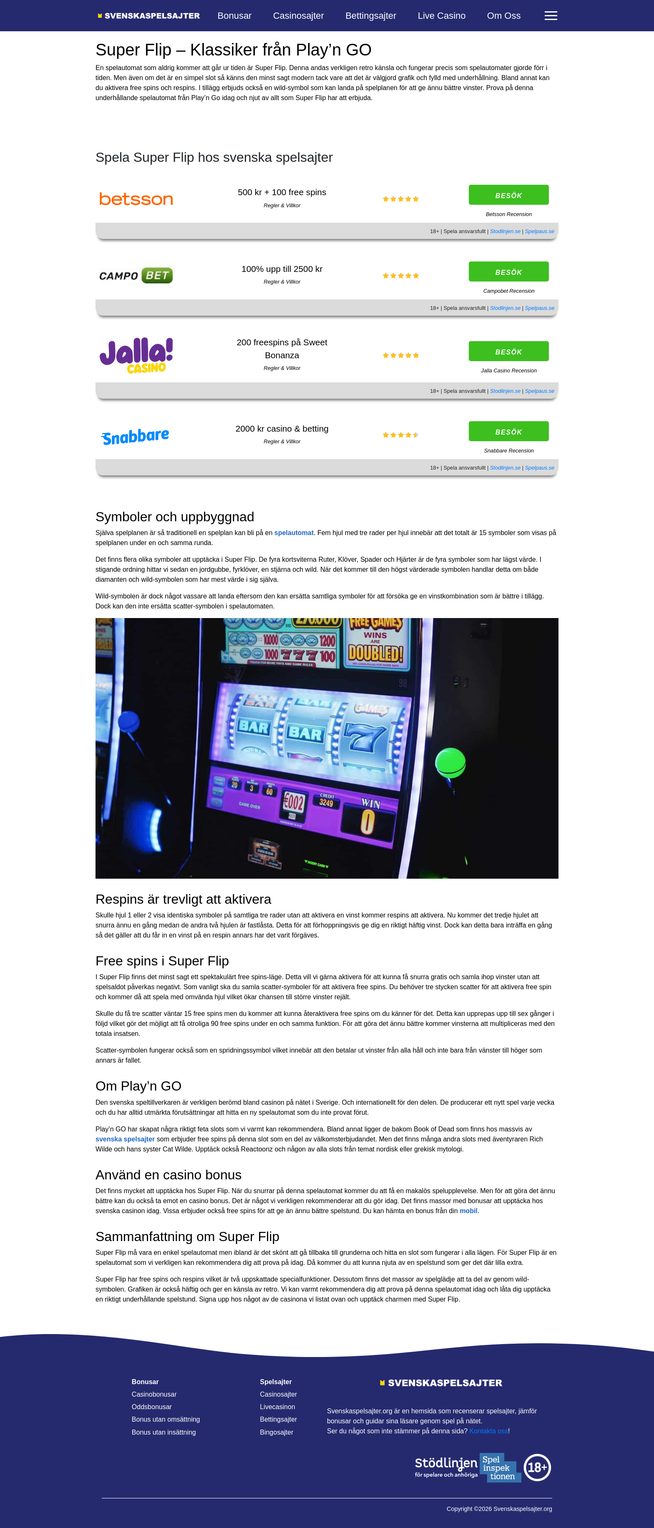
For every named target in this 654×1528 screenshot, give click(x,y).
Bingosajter (276, 1432)
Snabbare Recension (509, 450)
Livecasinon (277, 1406)
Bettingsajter (370, 15)
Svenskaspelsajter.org (522, 1508)
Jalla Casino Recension (509, 370)
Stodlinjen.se (506, 231)
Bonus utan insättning (164, 1432)
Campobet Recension (509, 291)
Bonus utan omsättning (166, 1419)
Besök (509, 195)
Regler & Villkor (282, 205)
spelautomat (294, 532)
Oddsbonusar (152, 1406)
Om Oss (504, 15)
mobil (469, 1210)
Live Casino (442, 15)
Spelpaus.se (539, 231)
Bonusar (235, 15)
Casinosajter (298, 15)
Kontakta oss (489, 1431)
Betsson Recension (509, 214)
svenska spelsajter (125, 1139)
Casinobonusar (154, 1394)
